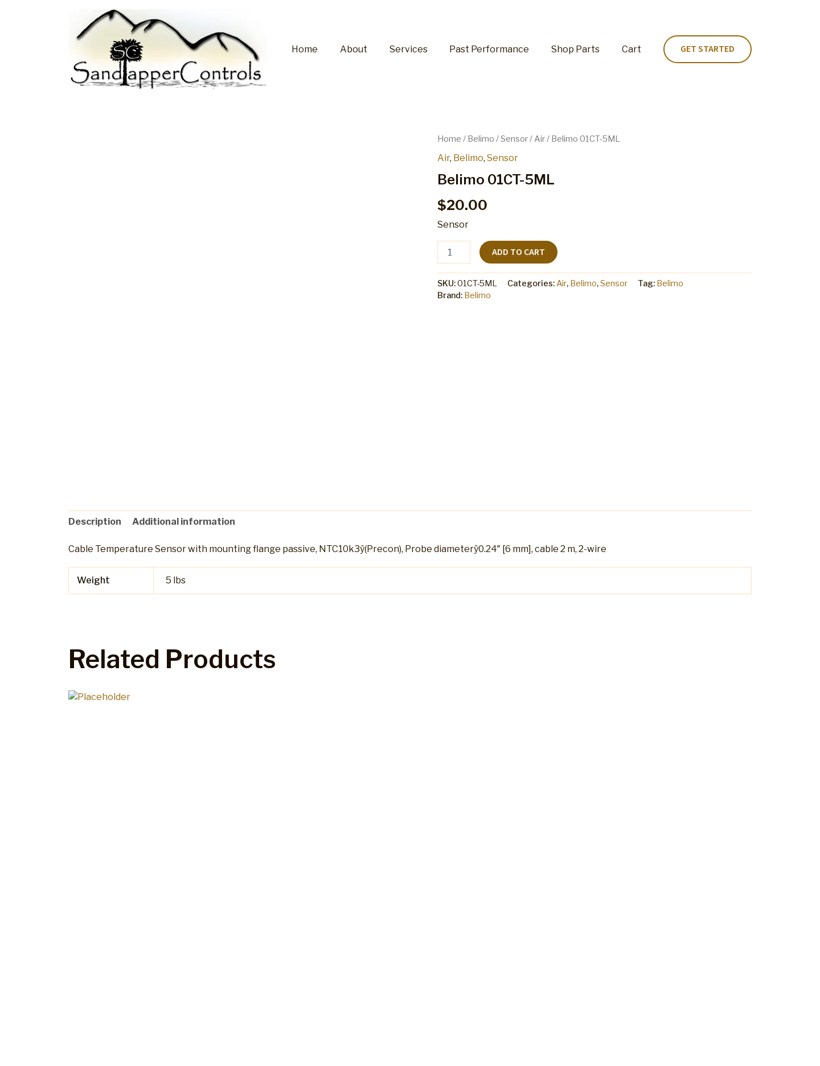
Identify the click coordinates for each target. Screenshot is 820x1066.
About (370, 49)
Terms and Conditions (492, 1045)
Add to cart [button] (114, 923)
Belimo (481, 139)
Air (539, 139)
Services (422, 49)
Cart (633, 49)
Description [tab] (94, 521)
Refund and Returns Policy (379, 1045)
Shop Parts (581, 49)
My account (289, 1045)
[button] (707, 49)
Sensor (514, 139)
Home (326, 49)
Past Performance (499, 49)
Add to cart (518, 252)
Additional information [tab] (183, 521)
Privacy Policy (578, 1045)
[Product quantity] (453, 252)
